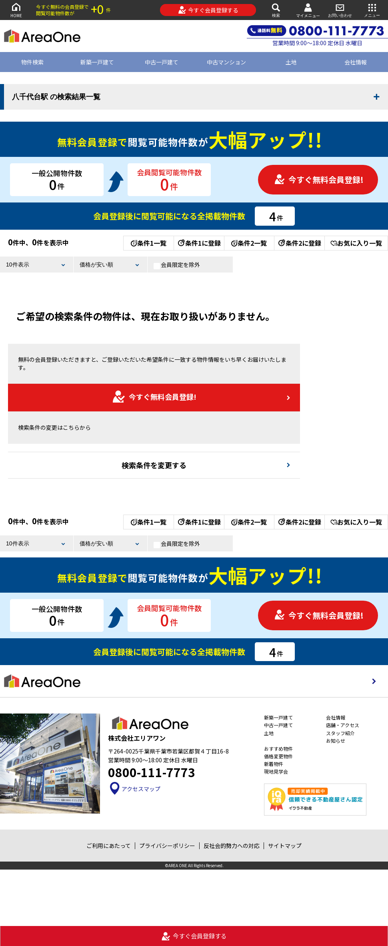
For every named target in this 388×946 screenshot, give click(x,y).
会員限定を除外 (177, 265)
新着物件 (273, 763)
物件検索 (32, 62)
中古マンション (226, 62)
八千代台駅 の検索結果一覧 (56, 97)
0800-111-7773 (151, 772)
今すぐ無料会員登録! (319, 179)
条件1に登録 (199, 243)
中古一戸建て (161, 62)
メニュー (372, 10)
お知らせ (335, 740)
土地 (291, 62)
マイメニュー (308, 10)
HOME (16, 9)
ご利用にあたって (108, 846)
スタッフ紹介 (340, 733)
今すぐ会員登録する (208, 10)
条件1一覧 (148, 243)
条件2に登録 (299, 243)
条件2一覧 (249, 243)
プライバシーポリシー (167, 846)
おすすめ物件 (278, 748)
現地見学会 (276, 771)
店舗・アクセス (342, 725)
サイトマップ (285, 846)
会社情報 (335, 717)
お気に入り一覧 (356, 243)
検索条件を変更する (154, 465)
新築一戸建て (97, 62)
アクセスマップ (134, 789)
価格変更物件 (278, 756)
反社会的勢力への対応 (232, 846)
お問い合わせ (340, 10)
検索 (276, 10)
